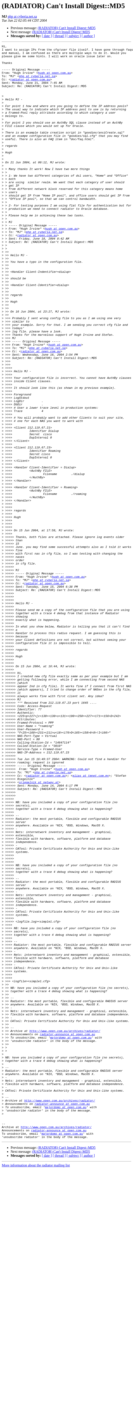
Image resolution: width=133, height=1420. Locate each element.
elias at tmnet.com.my (91, 922)
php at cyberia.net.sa (22, 16)
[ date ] (47, 36)
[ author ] (88, 36)
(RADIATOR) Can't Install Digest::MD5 (67, 28)
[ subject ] (74, 36)
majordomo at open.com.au (70, 1236)
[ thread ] (59, 36)
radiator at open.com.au (30, 87)
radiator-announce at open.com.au (67, 1232)
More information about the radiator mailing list (36, 1384)
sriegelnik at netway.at (39, 930)
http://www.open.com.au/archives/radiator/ (64, 1228)
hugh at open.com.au (54, 79)
